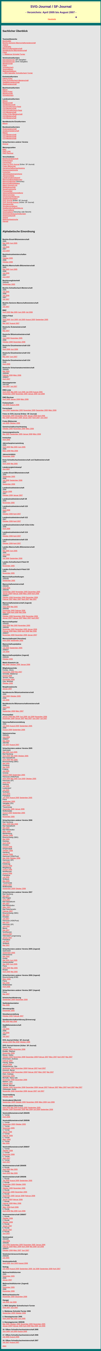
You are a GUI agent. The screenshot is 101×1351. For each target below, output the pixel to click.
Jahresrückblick (8, 176)
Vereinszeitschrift (9, 216)
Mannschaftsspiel (9, 181)
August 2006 (14, 405)
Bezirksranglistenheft (10, 159)
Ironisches (6, 172)
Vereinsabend (8, 212)
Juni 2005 (13, 243)
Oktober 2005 (8, 258)
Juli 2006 (6, 247)
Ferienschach (8, 161)
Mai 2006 (6, 418)
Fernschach (7, 162)
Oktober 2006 (8, 262)
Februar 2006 (8, 375)
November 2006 (19, 597)
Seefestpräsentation (10, 198)
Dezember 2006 (19, 342)
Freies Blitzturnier (9, 166)
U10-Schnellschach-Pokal (12, 110)
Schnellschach (8, 67)
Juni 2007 (6, 251)
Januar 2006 (32, 394)
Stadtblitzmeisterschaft (11, 82)
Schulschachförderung (11, 197)
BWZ (4, 149)
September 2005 (9, 284)
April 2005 (6, 312)
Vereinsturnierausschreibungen (14, 214)
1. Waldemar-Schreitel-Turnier (14, 54)
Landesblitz (7, 47)
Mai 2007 (6, 323)
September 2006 (16, 480)
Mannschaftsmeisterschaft (12, 48)
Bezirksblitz (7, 41)
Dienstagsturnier (9, 60)
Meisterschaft (8, 63)
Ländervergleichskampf (11, 178)
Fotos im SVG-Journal (11, 164)
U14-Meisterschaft (9, 116)
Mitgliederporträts (9, 187)
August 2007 (14, 323)
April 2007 (6, 379)
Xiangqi (5, 221)
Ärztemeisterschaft (10, 129)
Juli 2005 (6, 292)
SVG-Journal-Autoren (11, 202)
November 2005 (22, 394)
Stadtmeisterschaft (10, 84)
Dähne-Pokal (7, 78)
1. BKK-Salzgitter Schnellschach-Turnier (18, 73)
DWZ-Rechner (8, 153)
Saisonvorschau (9, 195)
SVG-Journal (7, 200)
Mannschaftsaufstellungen (12, 179)
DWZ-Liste (7, 151)
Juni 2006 (14, 349)
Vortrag (5, 217)
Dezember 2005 (16, 338)
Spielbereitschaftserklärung (13, 208)
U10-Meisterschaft (9, 108)
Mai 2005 (6, 243)
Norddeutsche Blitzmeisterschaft (15, 50)
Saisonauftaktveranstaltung (13, 193)
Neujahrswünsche (9, 189)
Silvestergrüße (8, 204)
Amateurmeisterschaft (11, 131)
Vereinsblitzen (8, 69)
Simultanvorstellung (10, 206)
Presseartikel (7, 191)
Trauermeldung (8, 210)
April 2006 (6, 349)
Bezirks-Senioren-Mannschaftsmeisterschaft (19, 43)
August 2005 (30, 319)
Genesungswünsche (10, 170)
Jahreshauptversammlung (12, 174)
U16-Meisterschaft (9, 118)
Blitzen (5, 90)
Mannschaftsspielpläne (11, 183)
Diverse (5, 144)
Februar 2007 (8, 599)
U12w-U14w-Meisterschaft (12, 114)
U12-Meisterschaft (9, 112)
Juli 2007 (6, 299)
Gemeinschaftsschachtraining (14, 168)
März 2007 (17, 599)
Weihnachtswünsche (10, 219)
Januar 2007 (27, 418)
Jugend (5, 45)
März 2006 (17, 375)
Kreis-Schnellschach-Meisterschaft (15, 80)
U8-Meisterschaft (9, 105)
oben (4, 1346)
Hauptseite (52, 19)
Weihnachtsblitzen (9, 71)
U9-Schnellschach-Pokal (12, 106)
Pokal (5, 52)
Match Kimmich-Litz (10, 185)
